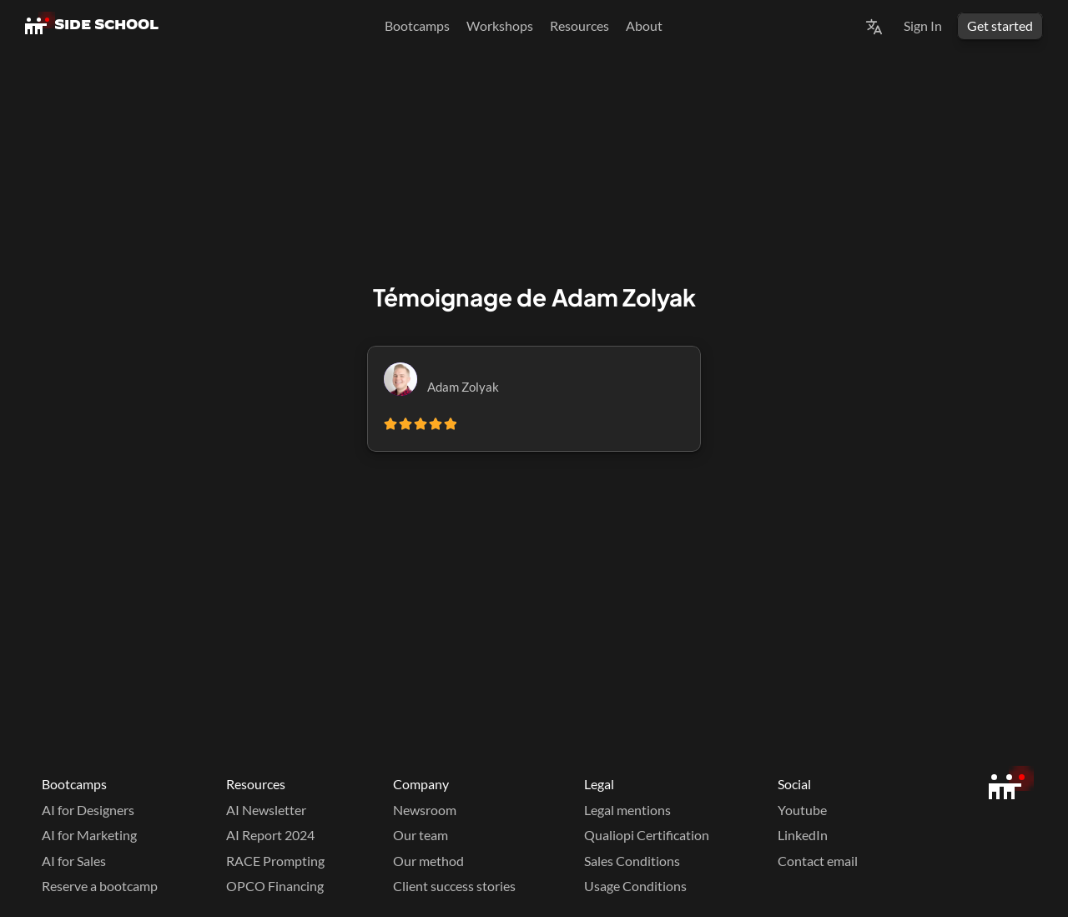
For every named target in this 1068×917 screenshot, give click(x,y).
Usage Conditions (635, 886)
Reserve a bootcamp (100, 886)
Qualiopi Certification (646, 835)
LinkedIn (803, 835)
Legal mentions (627, 810)
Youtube (802, 810)
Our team (420, 835)
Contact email (818, 861)
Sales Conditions (632, 861)
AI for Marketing (89, 835)
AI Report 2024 (270, 835)
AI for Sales (74, 861)
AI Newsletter (266, 810)
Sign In (923, 25)
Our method (428, 861)
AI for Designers (88, 810)
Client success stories (454, 886)
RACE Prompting (275, 861)
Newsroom (424, 810)
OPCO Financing (275, 886)
